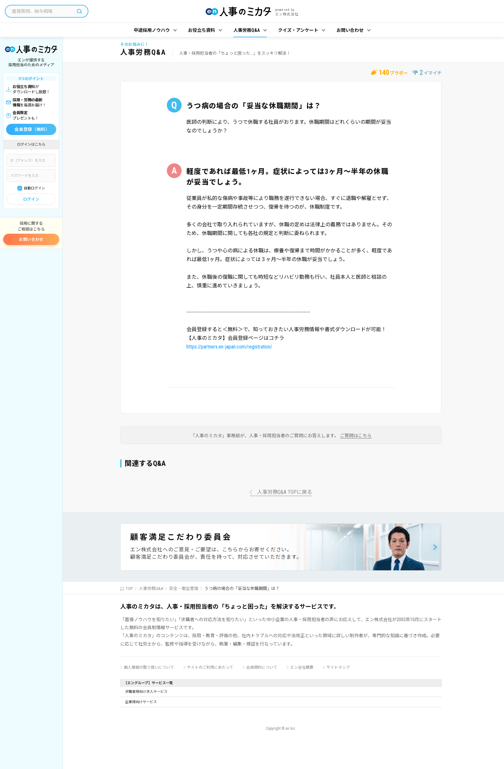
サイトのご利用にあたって (210, 667)
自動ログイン (34, 188)
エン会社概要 (301, 667)
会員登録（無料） (32, 129)
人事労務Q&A (151, 588)
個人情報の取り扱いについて (149, 667)
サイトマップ (338, 667)
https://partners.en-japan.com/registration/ (229, 347)
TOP (129, 588)
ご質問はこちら (356, 435)
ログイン (31, 199)
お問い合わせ (31, 239)
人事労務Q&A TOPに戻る (284, 492)
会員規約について (261, 667)
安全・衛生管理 (183, 588)
